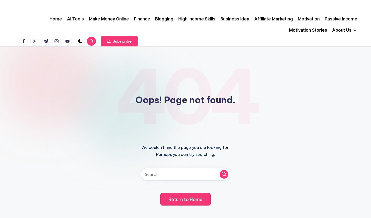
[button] (119, 41)
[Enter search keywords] (185, 174)
